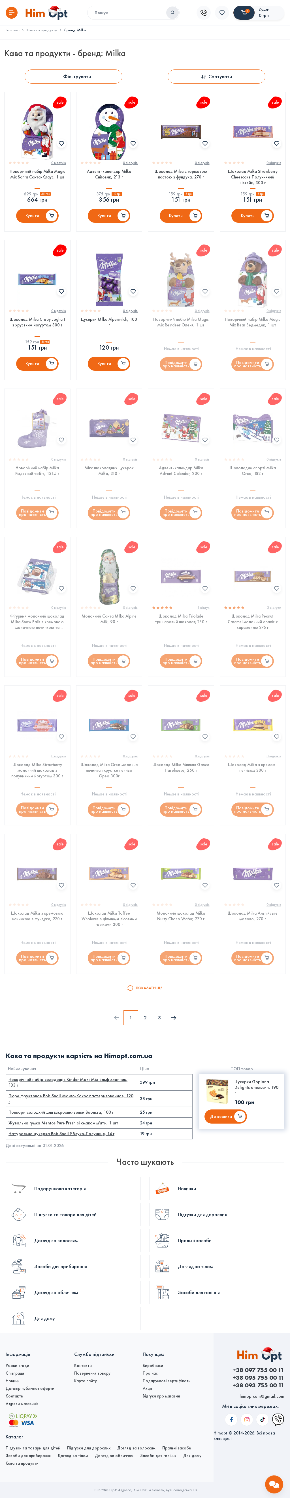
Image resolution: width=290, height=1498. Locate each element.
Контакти (14, 1396)
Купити (32, 215)
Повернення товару (92, 1373)
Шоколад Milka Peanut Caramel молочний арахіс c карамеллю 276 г (253, 622)
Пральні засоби (176, 1448)
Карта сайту (85, 1380)
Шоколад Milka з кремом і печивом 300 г (252, 767)
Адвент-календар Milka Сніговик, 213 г (109, 174)
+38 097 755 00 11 (258, 1370)
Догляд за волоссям (136, 1448)
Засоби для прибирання (28, 1455)
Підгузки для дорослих (88, 1448)
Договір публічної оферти (30, 1388)
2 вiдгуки (274, 608)
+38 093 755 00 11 (258, 1385)
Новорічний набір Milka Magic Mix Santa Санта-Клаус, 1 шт (37, 174)
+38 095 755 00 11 (258, 1377)
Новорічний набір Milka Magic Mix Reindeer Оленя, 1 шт (181, 322)
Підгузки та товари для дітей (33, 1448)
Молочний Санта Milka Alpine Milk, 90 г (109, 619)
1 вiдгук (203, 608)
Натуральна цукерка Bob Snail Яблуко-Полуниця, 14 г (61, 1134)
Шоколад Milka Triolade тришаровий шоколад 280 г (181, 619)
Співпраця (15, 1373)
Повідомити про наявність (176, 364)
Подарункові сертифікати (167, 1380)
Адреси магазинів (22, 1403)
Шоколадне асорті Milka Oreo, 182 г (253, 470)
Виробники (153, 1365)
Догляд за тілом (72, 1455)
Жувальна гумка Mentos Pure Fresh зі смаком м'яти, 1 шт (63, 1123)
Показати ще (149, 988)
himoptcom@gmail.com (262, 1396)
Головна (13, 30)
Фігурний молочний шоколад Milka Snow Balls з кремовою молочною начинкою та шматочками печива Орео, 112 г (37, 622)
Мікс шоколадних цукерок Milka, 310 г (109, 470)
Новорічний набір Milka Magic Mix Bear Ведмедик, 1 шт (252, 322)
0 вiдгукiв (58, 163)
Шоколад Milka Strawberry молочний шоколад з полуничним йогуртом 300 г (37, 770)
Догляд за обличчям (114, 1455)
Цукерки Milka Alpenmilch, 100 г (109, 322)
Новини (13, 1380)
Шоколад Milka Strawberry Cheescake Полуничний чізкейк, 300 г (253, 177)
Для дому (192, 1455)
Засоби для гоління (158, 1455)
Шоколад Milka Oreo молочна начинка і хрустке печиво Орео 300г (109, 770)
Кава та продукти (42, 30)
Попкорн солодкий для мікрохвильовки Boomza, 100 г (61, 1112)
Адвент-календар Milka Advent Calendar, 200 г (181, 470)
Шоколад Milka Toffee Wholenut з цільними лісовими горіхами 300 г (109, 919)
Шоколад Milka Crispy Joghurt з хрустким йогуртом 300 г (37, 322)
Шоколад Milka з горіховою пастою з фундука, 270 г (181, 174)
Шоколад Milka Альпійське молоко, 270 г (253, 916)
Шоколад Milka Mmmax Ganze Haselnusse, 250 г (180, 767)
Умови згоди (17, 1365)
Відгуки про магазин (161, 1396)
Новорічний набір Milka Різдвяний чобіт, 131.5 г (37, 470)
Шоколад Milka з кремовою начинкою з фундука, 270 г (37, 916)
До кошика (221, 1116)
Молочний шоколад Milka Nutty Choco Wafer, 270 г (181, 916)
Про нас (150, 1373)
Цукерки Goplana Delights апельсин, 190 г (256, 1087)
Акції (147, 1388)
